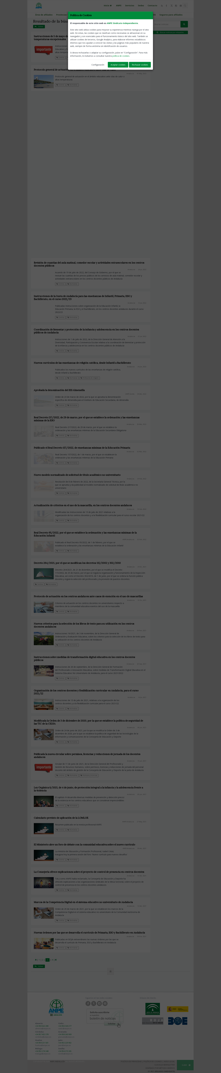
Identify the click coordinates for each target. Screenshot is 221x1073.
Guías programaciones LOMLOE (140, 14)
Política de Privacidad (131, 1061)
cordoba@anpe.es (43, 1037)
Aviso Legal (169, 1061)
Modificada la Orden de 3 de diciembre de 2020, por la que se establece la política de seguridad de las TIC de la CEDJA (88, 722)
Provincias (62, 14)
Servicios (129, 5)
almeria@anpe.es (43, 1028)
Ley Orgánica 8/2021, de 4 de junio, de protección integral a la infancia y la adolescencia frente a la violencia (88, 789)
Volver (39, 26)
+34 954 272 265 (64, 1051)
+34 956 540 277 (64, 1026)
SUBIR (186, 1065)
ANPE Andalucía (57, 1061)
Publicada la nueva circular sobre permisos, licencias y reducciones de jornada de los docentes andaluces (87, 756)
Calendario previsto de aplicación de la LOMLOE (61, 817)
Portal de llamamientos (108, 14)
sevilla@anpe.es (65, 1053)
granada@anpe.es (66, 1037)
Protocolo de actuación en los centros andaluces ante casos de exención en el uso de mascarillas (88, 596)
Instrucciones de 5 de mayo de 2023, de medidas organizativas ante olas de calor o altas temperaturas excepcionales (83, 38)
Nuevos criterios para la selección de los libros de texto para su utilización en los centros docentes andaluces (84, 625)
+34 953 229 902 (64, 1042)
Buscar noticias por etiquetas (170, 32)
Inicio (108, 5)
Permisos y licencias (89, 775)
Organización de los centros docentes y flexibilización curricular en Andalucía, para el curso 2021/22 (86, 692)
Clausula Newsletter (164, 1064)
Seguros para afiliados (171, 14)
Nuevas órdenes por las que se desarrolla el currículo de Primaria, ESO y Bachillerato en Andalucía (89, 932)
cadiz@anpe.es (65, 1028)
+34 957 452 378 (41, 1034)
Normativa (72, 57)
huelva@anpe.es (42, 1045)
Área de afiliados (44, 14)
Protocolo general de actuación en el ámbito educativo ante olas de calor (75, 69)
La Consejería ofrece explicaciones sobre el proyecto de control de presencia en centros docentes (89, 871)
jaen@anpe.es (64, 1045)
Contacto (152, 5)
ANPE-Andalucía (128, 822)
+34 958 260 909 (64, 1034)
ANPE (118, 5)
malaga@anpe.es (42, 1053)
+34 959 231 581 (41, 1042)
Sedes (141, 5)
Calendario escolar (82, 14)
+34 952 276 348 (41, 1051)
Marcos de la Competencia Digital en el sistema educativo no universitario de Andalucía (83, 902)
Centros (60, 57)
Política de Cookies (153, 1061)
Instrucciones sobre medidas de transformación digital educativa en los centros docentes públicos (84, 659)
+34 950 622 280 (41, 1026)
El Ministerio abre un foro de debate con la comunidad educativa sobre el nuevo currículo (84, 844)
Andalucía (130, 43)
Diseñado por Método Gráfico (160, 1068)
